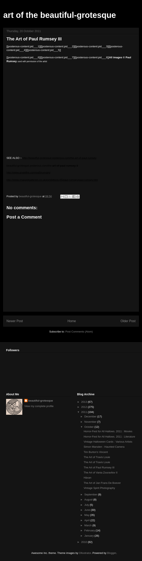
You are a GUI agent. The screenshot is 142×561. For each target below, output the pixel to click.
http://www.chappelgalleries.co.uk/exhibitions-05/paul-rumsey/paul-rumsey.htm (52, 179)
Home (72, 321)
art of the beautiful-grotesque (59, 15)
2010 (84, 542)
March (88, 525)
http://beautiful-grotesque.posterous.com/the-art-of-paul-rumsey (59, 157)
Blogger (111, 553)
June (87, 509)
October (89, 426)
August (88, 499)
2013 (84, 401)
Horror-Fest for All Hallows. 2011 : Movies (108, 431)
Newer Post (14, 321)
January (89, 535)
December (90, 416)
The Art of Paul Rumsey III (99, 467)
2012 (84, 406)
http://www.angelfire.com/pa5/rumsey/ (28, 172)
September (91, 494)
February (90, 530)
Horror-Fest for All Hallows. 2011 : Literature (109, 436)
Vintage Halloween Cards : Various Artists (108, 441)
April (87, 520)
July (87, 504)
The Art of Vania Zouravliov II (100, 472)
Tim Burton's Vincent (96, 452)
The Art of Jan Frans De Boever (102, 482)
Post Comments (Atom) (79, 331)
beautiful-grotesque (40, 400)
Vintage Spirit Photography (99, 488)
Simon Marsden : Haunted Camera (104, 446)
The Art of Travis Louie (97, 457)
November (90, 421)
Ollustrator (85, 553)
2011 (84, 412)
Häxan (87, 477)
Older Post (128, 321)
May (87, 515)
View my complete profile (39, 406)
